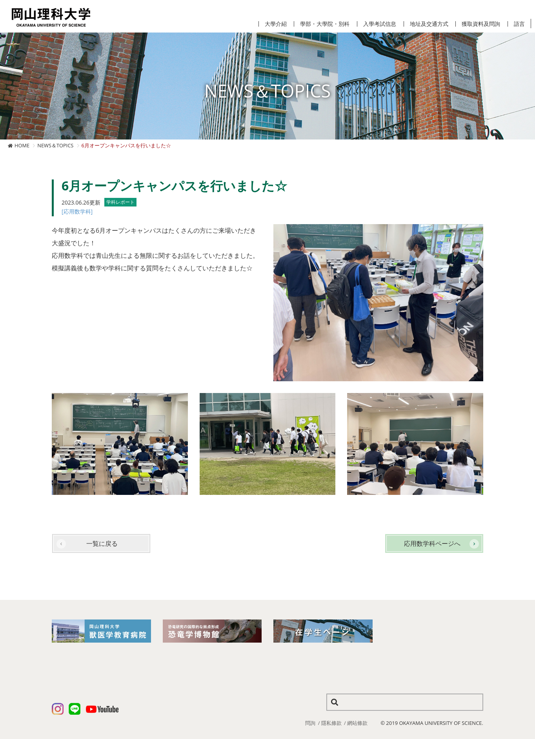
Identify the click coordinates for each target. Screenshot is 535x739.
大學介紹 (276, 24)
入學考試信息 (379, 24)
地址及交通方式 (429, 24)
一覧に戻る (102, 543)
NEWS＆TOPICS (55, 145)
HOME (22, 145)
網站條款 (357, 722)
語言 (519, 24)
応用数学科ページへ (432, 543)
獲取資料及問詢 (481, 24)
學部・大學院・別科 (324, 24)
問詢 (310, 722)
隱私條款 (331, 722)
